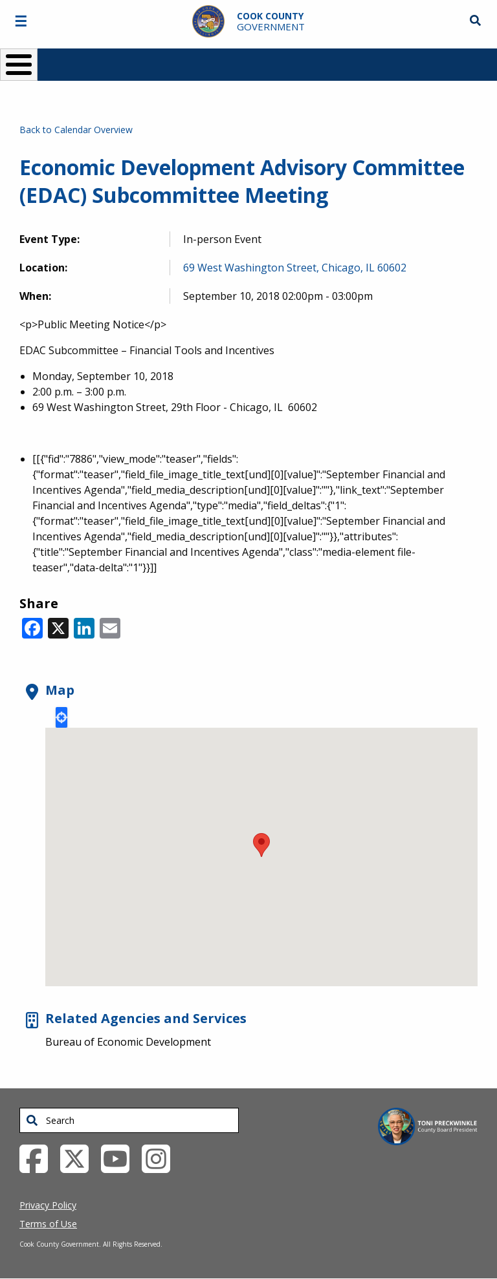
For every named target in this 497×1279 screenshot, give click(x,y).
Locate (61, 717)
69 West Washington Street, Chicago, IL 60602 (294, 267)
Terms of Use (48, 1224)
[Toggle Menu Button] (19, 64)
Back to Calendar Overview (76, 129)
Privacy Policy (47, 1205)
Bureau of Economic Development (128, 1042)
